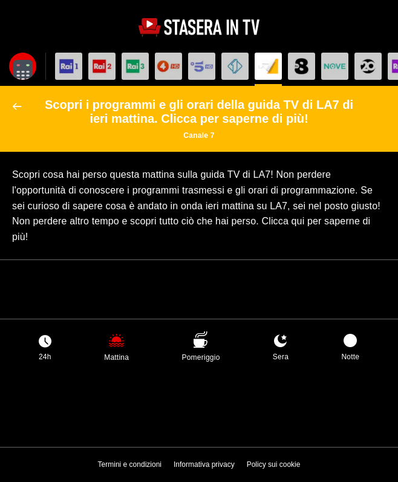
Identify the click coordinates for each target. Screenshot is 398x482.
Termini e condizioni (129, 464)
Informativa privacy (204, 464)
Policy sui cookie (274, 464)
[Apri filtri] (22, 66)
